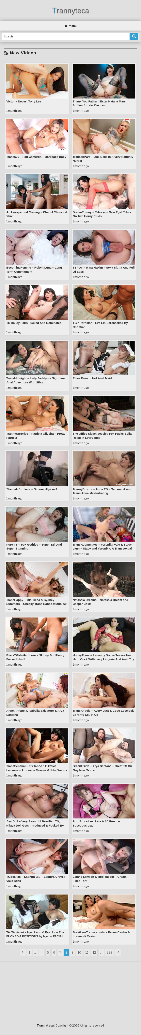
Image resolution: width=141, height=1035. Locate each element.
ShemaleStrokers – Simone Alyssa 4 (31, 489)
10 (80, 952)
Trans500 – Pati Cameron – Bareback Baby (36, 156)
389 (110, 952)
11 (87, 952)
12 (95, 952)
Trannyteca (70, 11)
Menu (71, 25)
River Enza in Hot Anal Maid (92, 378)
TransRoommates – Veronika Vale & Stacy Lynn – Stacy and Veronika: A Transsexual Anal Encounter (102, 548)
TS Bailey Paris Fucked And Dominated (34, 323)
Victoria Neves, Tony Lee (23, 101)
